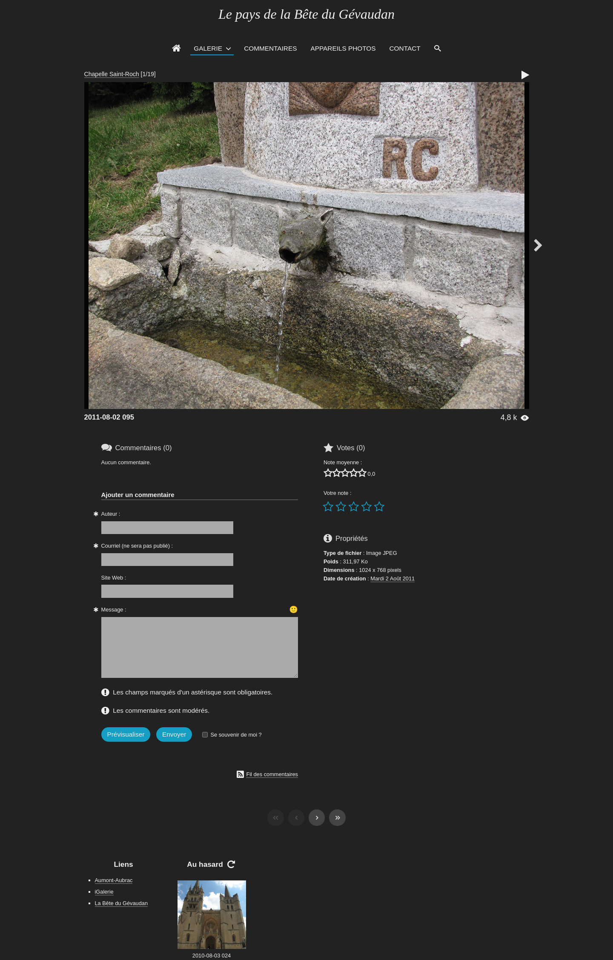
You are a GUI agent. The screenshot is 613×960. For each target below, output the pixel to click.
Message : (113, 609)
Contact (405, 48)
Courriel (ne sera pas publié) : (137, 546)
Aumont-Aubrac (114, 880)
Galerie (208, 48)
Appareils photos (342, 48)
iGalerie (104, 892)
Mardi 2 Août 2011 (392, 578)
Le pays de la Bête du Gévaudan (306, 14)
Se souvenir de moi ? (235, 734)
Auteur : (110, 514)
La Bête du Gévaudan (121, 903)
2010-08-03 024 (211, 955)
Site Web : (113, 577)
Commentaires (270, 48)
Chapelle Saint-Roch (111, 74)
